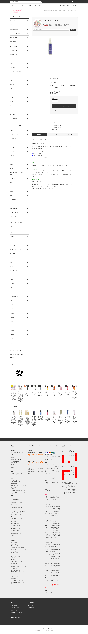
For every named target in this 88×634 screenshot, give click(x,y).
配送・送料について (15, 607)
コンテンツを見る (37, 5)
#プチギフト (47, 31)
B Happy (12, 357)
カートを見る (31, 605)
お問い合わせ (73, 5)
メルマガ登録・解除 (64, 5)
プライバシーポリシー (16, 615)
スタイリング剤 (55, 78)
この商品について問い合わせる (56, 127)
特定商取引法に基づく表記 (56, 112)
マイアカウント (31, 602)
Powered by (44, 630)
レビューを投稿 (54, 122)
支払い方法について (15, 605)
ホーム (12, 5)
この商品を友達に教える (55, 125)
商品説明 (39, 134)
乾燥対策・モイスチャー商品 (16, 354)
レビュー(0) (70, 134)
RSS (12, 619)
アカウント (66, 1)
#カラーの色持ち (36, 31)
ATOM (15, 619)
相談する (73, 29)
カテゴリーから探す (18, 5)
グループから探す (28, 5)
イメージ (55, 134)
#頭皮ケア (42, 31)
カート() (74, 1)
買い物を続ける (54, 129)
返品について (54, 110)
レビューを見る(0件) (54, 120)
